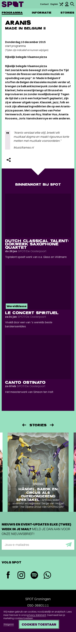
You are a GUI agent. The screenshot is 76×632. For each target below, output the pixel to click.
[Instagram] (21, 575)
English (54, 4)
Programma (12, 12)
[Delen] (8, 159)
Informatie (41, 12)
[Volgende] (52, 425)
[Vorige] (24, 425)
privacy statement (36, 615)
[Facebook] (8, 575)
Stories (67, 12)
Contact (44, 4)
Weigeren (8, 624)
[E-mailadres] (38, 545)
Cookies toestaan (39, 624)
